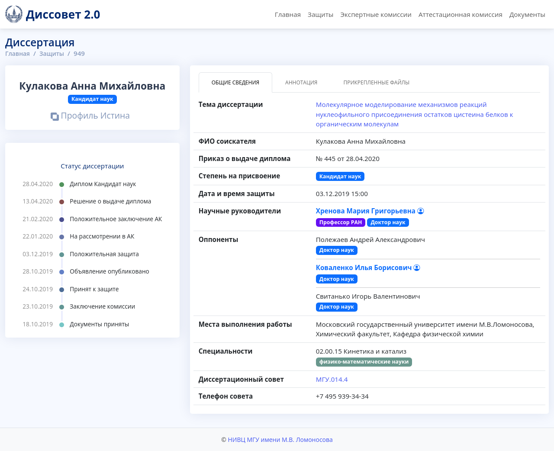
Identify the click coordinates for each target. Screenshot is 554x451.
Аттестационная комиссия (460, 14)
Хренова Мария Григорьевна (370, 210)
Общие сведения (235, 82)
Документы (527, 14)
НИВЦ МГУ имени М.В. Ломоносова (280, 439)
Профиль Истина (90, 116)
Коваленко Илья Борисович (368, 267)
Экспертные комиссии (375, 14)
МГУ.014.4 (332, 379)
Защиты (320, 14)
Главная (288, 14)
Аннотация (301, 82)
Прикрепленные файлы (376, 82)
